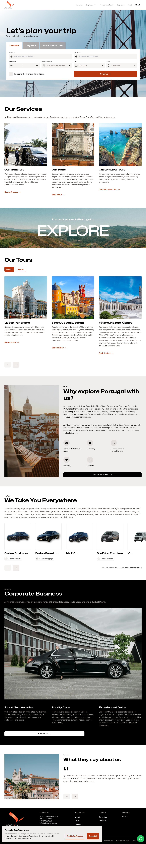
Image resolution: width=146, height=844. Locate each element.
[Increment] (37, 65)
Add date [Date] (83, 65)
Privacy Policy (108, 840)
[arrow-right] (16, 365)
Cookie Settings (137, 840)
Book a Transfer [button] (12, 192)
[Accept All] (93, 836)
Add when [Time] (115, 65)
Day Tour (31, 45)
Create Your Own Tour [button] (109, 189)
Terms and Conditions (35, 74)
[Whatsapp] (140, 838)
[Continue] (105, 74)
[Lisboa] (9, 269)
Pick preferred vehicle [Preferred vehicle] (56, 65)
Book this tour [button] (11, 342)
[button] (79, 5)
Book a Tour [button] (58, 195)
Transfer (14, 45)
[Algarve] (21, 269)
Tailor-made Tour (53, 45)
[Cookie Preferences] (75, 836)
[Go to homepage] (9, 4)
